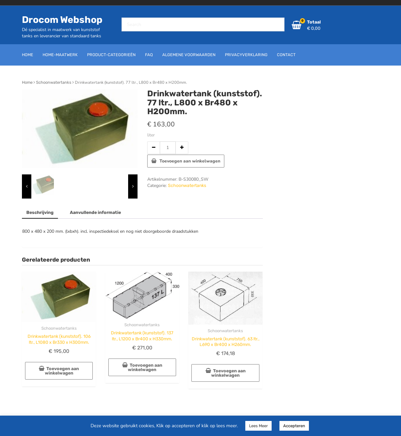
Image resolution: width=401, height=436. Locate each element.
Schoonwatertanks (53, 82)
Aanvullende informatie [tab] (95, 212)
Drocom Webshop (62, 19)
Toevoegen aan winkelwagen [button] (62, 371)
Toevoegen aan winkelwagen (189, 161)
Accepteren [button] (294, 425)
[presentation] (26, 186)
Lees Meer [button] (258, 425)
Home (27, 82)
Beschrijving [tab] (40, 212)
